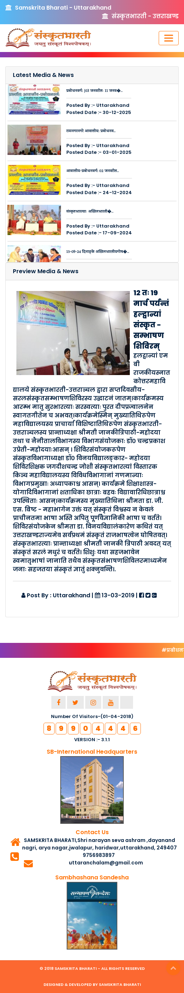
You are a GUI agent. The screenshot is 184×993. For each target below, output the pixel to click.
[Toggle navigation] (169, 38)
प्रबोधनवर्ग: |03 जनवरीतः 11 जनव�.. (94, 91)
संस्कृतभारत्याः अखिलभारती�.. (89, 212)
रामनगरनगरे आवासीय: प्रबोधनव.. (91, 131)
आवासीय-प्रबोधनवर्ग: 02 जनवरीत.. (92, 171)
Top (173, 968)
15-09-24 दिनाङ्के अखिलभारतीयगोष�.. (97, 252)
